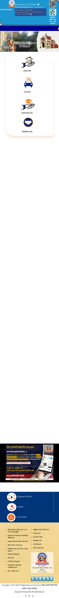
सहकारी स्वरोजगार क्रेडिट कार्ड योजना (18, 541)
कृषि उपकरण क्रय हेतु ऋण (15, 545)
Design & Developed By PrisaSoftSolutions (29, 592)
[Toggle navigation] (17, 10)
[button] (4, 41)
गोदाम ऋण (11, 558)
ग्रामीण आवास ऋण (38, 548)
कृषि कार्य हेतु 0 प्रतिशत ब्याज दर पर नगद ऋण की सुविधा (17, 531)
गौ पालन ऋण (37, 533)
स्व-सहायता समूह (37, 537)
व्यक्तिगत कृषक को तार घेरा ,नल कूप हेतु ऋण (18, 550)
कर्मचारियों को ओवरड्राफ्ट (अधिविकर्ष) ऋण (14, 566)
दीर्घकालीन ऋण (37, 540)
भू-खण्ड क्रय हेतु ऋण (13, 554)
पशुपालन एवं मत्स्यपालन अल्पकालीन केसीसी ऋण (18, 537)
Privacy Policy (38, 7)
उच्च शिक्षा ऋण (37, 544)
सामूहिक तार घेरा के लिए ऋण (41, 529)
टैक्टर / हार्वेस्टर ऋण (13, 571)
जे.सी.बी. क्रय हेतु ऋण (14, 561)
